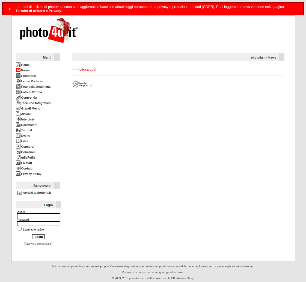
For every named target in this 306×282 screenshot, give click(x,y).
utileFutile (25, 157)
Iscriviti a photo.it (34, 192)
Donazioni (26, 152)
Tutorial (24, 130)
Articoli (24, 114)
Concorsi (25, 146)
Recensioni (26, 124)
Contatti (24, 168)
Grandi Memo (28, 108)
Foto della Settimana (33, 86)
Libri (22, 141)
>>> (84, 69)
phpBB (171, 278)
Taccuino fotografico (33, 103)
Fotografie (26, 75)
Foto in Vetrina (29, 92)
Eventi (23, 135)
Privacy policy (28, 173)
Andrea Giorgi (185, 278)
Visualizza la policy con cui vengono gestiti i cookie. (153, 272)
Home (23, 64)
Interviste (25, 119)
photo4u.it (258, 57)
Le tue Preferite (29, 81)
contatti (148, 278)
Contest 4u (26, 97)
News (272, 57)
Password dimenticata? (38, 243)
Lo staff (24, 163)
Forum (23, 70)
